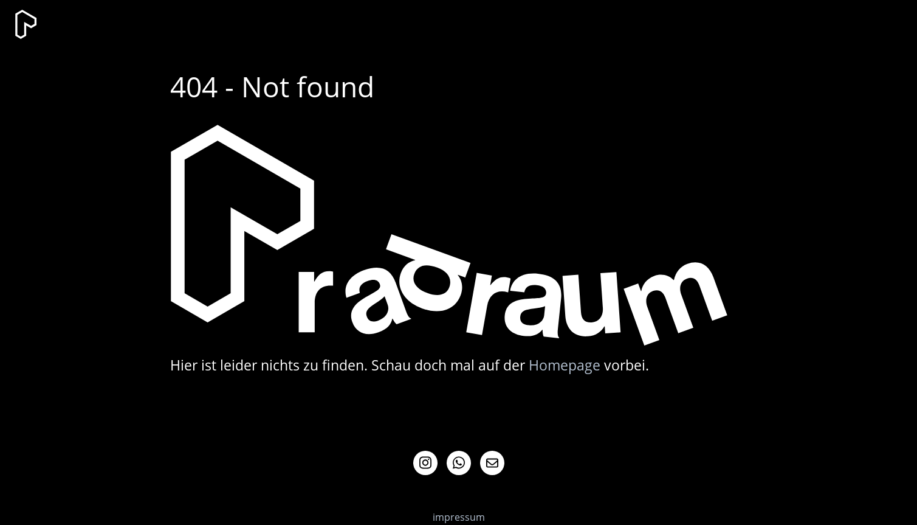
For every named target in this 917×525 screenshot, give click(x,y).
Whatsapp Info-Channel (459, 463)
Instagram (425, 463)
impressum (459, 517)
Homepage (564, 365)
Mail (492, 463)
